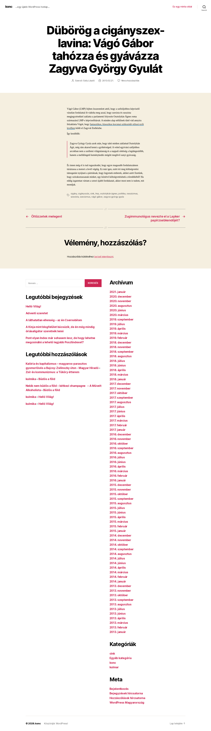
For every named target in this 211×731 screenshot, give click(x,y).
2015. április (118, 517)
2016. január (118, 480)
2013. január (118, 632)
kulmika (31, 379)
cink (92, 193)
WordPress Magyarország (127, 702)
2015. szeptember (122, 498)
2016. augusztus (121, 452)
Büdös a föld (46, 379)
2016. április (118, 466)
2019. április (118, 328)
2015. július (117, 508)
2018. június (118, 365)
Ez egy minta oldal (182, 6)
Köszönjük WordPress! (56, 723)
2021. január (118, 292)
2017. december (120, 383)
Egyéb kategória (121, 658)
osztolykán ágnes (108, 193)
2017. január (118, 429)
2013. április (118, 618)
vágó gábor (96, 196)
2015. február (119, 526)
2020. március (119, 315)
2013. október (119, 595)
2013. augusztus (121, 604)
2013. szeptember (122, 600)
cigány (74, 193)
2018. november (120, 347)
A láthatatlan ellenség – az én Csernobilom (54, 320)
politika (122, 193)
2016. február (119, 475)
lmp (97, 193)
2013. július (117, 609)
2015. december (120, 485)
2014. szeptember (122, 549)
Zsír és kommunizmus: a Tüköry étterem (52, 372)
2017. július (117, 407)
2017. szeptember (121, 397)
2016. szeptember (122, 448)
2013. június (118, 613)
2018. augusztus (121, 356)
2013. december (120, 586)
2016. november (120, 439)
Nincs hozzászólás (130, 80)
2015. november (120, 489)
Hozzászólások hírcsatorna (127, 698)
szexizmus (85, 196)
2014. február (119, 576)
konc (8, 6)
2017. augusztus (120, 402)
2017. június (117, 411)
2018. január (118, 379)
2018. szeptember (122, 351)
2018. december (120, 342)
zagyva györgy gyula (114, 196)
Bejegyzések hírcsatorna (126, 693)
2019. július (117, 324)
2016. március (119, 471)
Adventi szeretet (37, 313)
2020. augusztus (121, 305)
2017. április (117, 416)
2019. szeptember (122, 319)
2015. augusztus (121, 503)
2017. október (119, 393)
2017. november (120, 388)
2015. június (118, 512)
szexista (75, 196)
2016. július (117, 457)
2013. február (119, 627)
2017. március (119, 420)
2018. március (119, 374)
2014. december (120, 535)
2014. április (118, 567)
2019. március (119, 333)
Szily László (89, 80)
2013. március (119, 622)
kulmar (114, 667)
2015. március (119, 521)
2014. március (119, 572)
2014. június (118, 563)
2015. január (118, 531)
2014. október (119, 544)
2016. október (119, 443)
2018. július (117, 361)
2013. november (120, 590)
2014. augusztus (121, 554)
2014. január (118, 581)
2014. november (120, 540)
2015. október (119, 494)
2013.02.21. (108, 80)
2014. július (117, 558)
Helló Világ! (33, 306)
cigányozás (83, 193)
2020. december (121, 296)
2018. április (118, 370)
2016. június (118, 462)
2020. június (118, 310)
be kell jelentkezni (103, 256)
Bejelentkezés (119, 689)
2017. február (118, 425)
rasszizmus (132, 193)
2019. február (119, 338)
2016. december (120, 434)
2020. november (120, 301)
